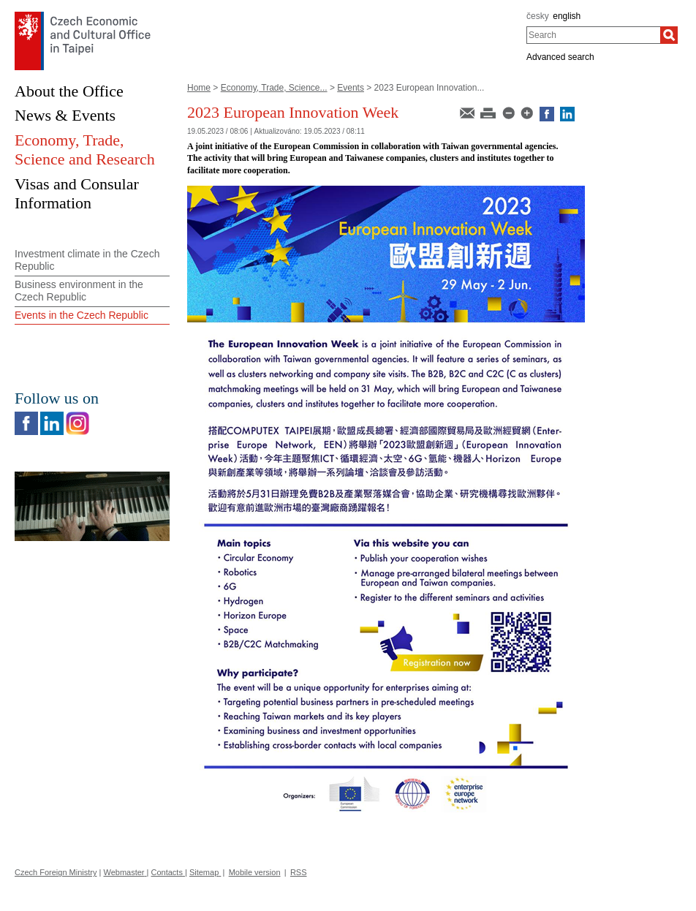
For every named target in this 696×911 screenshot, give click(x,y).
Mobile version (255, 872)
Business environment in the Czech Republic (79, 291)
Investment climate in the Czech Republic (87, 260)
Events (350, 88)
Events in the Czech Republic (81, 315)
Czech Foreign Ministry (56, 872)
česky (537, 16)
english (566, 16)
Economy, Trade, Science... (274, 88)
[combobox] (593, 35)
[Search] (669, 35)
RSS (298, 872)
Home (199, 88)
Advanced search (560, 57)
